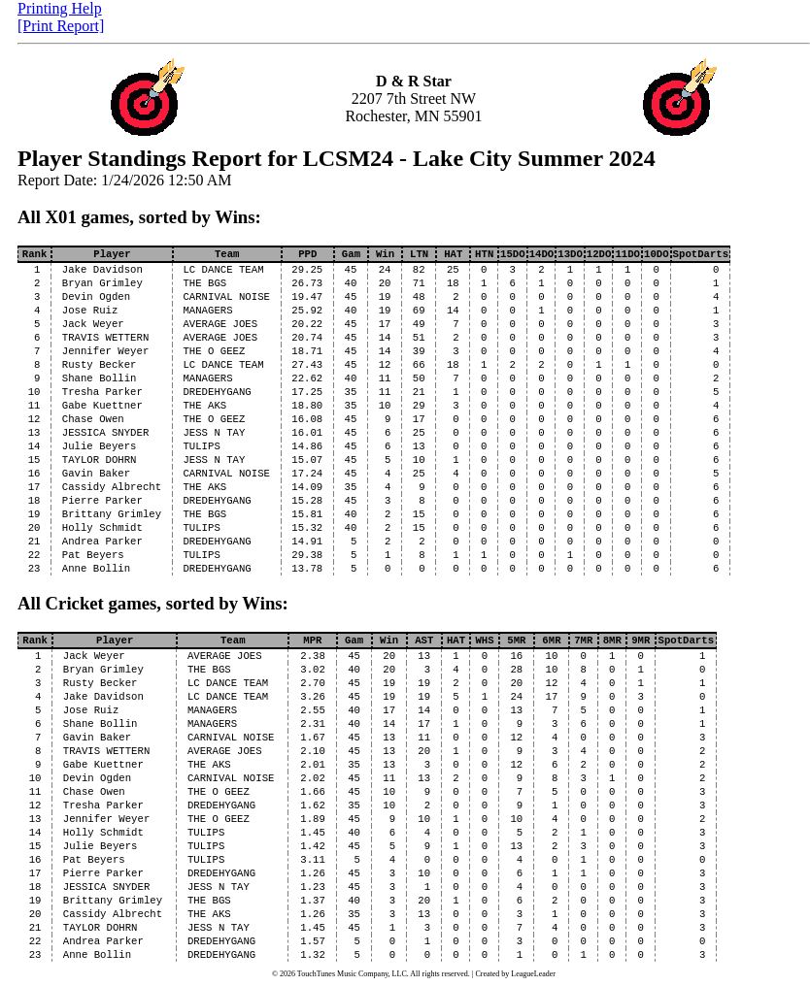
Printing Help (59, 8)
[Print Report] (60, 25)
